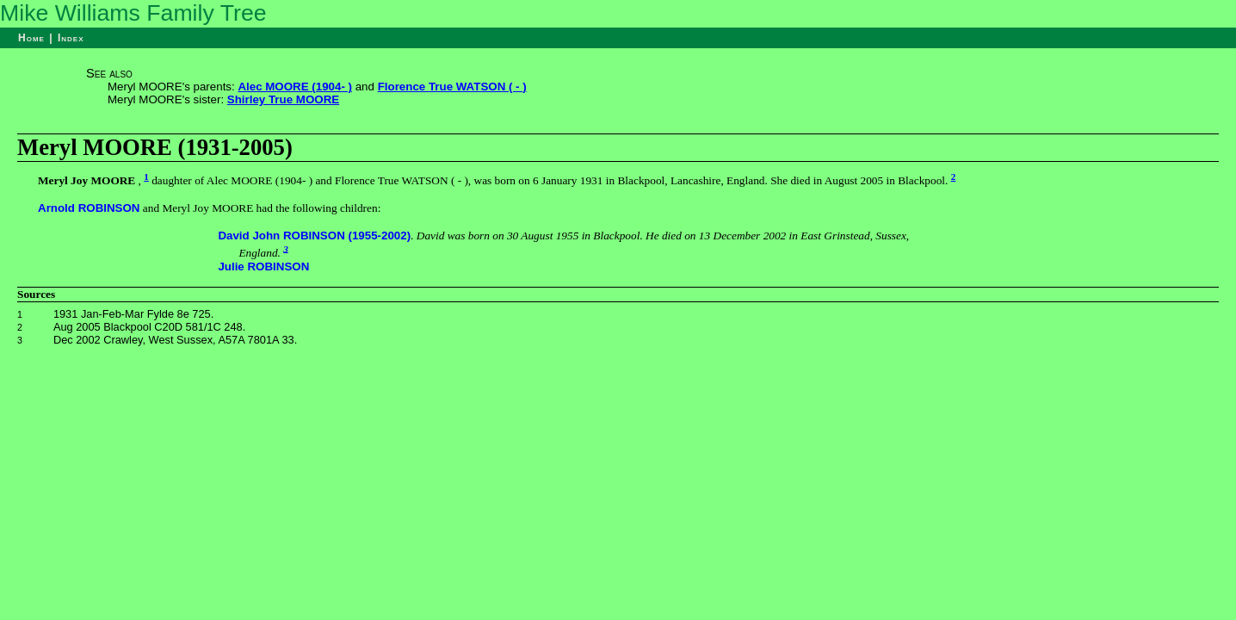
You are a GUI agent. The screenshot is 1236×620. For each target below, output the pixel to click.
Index (71, 38)
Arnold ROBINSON (88, 208)
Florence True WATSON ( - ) (452, 86)
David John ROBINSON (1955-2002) (314, 235)
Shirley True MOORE (283, 99)
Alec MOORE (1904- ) (295, 86)
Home (31, 38)
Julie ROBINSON (263, 266)
